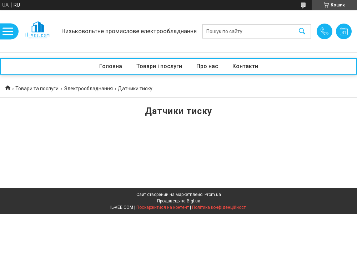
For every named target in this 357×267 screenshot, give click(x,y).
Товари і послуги (159, 66)
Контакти (245, 66)
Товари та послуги (37, 88)
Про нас (207, 66)
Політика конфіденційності (219, 207)
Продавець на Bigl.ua (178, 200)
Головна (110, 66)
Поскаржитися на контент (162, 207)
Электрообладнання (88, 88)
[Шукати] (302, 31)
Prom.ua (213, 194)
